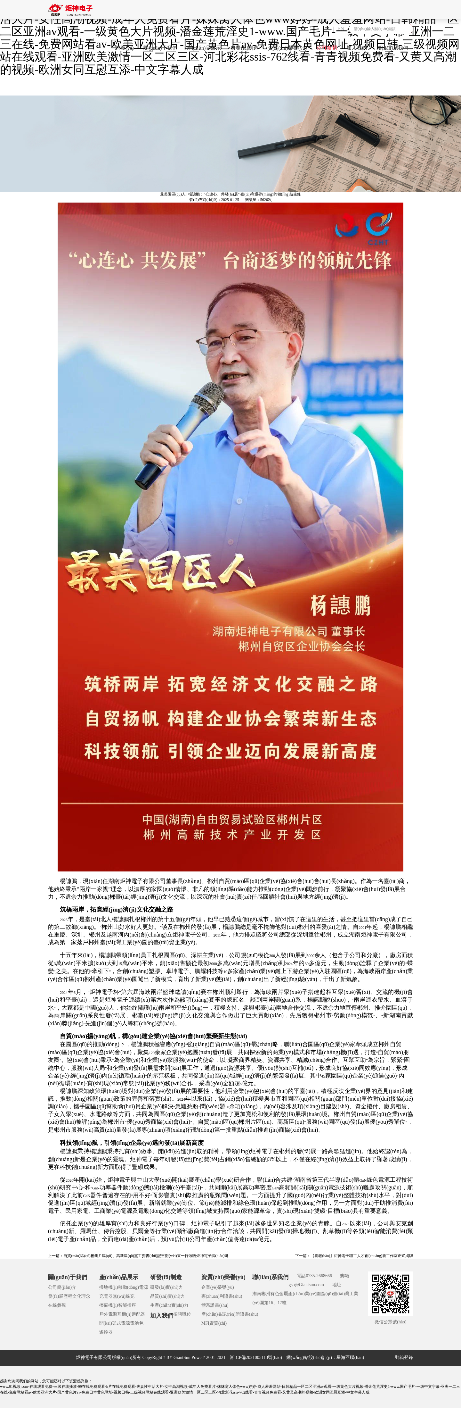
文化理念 (81, 1296)
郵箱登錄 (404, 1357)
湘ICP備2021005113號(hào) (256, 1357)
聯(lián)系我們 (392, 48)
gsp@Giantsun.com (306, 1284)
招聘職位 (182, 1314)
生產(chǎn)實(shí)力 (169, 1305)
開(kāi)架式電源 (114, 1323)
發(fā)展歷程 (60, 1296)
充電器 (106, 1296)
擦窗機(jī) (108, 1305)
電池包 (136, 1323)
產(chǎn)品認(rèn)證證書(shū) (229, 1314)
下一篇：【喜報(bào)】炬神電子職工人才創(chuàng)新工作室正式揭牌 (354, 1256)
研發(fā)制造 (244, 48)
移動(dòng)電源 (133, 1287)
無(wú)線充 (123, 1296)
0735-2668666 (319, 1275)
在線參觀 (57, 1305)
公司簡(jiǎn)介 (62, 1287)
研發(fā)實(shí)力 (166, 1287)
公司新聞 (326, 48)
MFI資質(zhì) (214, 1323)
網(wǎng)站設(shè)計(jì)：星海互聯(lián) (325, 1357)
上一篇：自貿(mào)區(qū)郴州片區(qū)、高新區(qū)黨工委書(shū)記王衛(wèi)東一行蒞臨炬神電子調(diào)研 (138, 1256)
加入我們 (356, 48)
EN (340, 28)
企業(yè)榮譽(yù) (217, 1287)
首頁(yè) (124, 48)
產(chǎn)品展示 (204, 48)
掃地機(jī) (108, 1287)
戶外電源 (108, 1314)
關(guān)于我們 (160, 48)
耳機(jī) (124, 1314)
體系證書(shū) (215, 1305)
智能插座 (127, 1305)
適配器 (138, 1314)
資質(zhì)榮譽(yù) (287, 48)
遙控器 (106, 1332)
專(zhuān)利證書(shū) (221, 1296)
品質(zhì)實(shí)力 (167, 1296)
